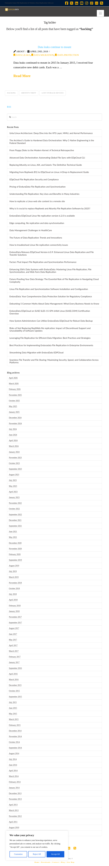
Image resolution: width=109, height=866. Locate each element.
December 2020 (15, 543)
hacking (11, 93)
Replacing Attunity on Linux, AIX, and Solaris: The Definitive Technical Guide (45, 165)
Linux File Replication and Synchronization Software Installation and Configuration (48, 289)
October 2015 (14, 691)
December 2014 (15, 731)
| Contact (55, 862)
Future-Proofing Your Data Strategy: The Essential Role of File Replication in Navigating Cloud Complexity (54, 280)
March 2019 (13, 577)
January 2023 (14, 497)
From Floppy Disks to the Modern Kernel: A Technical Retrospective (41, 150)
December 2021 (15, 520)
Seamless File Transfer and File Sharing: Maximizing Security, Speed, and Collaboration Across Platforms (53, 361)
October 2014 (14, 742)
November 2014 (15, 736)
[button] (100, 13)
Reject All (37, 854)
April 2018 (13, 600)
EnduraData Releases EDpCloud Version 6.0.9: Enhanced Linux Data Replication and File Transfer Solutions (51, 253)
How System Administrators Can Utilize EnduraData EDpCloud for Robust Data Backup (51, 320)
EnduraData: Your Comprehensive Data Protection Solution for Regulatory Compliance (50, 296)
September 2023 (15, 469)
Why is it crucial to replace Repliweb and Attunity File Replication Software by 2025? (49, 208)
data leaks (21, 55)
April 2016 (13, 674)
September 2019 (15, 560)
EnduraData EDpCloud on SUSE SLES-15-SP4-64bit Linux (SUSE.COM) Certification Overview (49, 312)
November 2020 (15, 549)
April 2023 (13, 492)
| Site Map (69, 862)
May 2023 (13, 486)
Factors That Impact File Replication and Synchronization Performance (42, 262)
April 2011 (13, 822)
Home (36, 862)
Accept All (55, 854)
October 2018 (14, 588)
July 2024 (13, 429)
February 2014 (14, 782)
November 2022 (15, 503)
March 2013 (13, 810)
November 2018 (15, 583)
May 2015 (13, 714)
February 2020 (14, 554)
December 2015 (15, 685)
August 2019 (14, 566)
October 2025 (14, 401)
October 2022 (14, 509)
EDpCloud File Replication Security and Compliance (34, 179)
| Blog (62, 862)
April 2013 (13, 805)
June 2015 (13, 708)
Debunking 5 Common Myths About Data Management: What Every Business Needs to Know (54, 303)
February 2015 (14, 725)
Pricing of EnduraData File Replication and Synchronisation (37, 186)
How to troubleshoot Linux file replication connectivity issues (38, 245)
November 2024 (15, 423)
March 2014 (13, 776)
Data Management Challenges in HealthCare (30, 230)
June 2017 (13, 634)
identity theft (28, 93)
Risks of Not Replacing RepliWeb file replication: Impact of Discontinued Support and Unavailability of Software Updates (50, 329)
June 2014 (13, 765)
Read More (22, 76)
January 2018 (14, 611)
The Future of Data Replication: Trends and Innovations (35, 237)
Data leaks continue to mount (54, 47)
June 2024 (13, 435)
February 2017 (14, 657)
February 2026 (14, 389)
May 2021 (13, 537)
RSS (9, 107)
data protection (67, 55)
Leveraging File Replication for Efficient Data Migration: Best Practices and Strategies (49, 338)
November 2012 (15, 816)
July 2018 (13, 594)
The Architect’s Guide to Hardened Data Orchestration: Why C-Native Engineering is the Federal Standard (51, 141)
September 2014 (15, 748)
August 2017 (14, 628)
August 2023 (14, 475)
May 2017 (13, 640)
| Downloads (45, 862)
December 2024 (15, 418)
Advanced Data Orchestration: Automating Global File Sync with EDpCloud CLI (47, 157)
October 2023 (14, 463)
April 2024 (13, 440)
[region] (37, 845)
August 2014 (14, 753)
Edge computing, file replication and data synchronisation (36, 223)
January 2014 (14, 788)
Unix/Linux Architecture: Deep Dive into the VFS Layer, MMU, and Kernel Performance (51, 133)
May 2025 (13, 406)
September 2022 (15, 515)
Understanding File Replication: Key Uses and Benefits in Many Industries (44, 194)
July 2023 (13, 480)
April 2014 (13, 771)
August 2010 (14, 827)
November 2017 (15, 617)
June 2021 (13, 532)
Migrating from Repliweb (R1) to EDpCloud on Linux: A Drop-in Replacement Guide (49, 172)
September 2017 (15, 623)
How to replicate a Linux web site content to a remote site (37, 201)
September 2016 (15, 668)
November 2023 (15, 458)
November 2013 (15, 799)
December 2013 (15, 793)
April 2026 (13, 378)
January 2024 (14, 452)
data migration (42, 55)
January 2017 (14, 662)
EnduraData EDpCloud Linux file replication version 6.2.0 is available (42, 215)
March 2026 (13, 384)
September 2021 (15, 526)
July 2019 (13, 571)
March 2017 (13, 651)
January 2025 (14, 412)
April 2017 (13, 645)
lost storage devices (52, 93)
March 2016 (13, 679)
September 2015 (15, 697)
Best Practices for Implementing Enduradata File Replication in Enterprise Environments (51, 345)
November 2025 (15, 395)
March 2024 (13, 446)
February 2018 (14, 606)
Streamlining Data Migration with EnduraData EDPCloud (36, 352)
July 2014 (13, 759)
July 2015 (13, 702)
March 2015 (13, 719)
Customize (18, 854)
